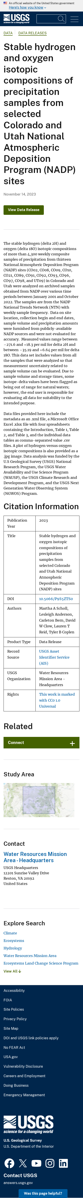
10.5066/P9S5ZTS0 (56, 599)
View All (12, 971)
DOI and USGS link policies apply (31, 1038)
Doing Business (16, 1086)
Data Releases (32, 33)
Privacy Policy (15, 1019)
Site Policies (14, 1010)
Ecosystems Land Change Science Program (41, 963)
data (8, 33)
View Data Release (23, 210)
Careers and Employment (24, 1076)
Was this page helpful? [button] (43, 1193)
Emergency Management (24, 1095)
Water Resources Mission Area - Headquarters (35, 857)
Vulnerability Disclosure (23, 1067)
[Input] (51, 18)
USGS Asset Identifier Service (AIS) (54, 657)
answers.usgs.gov (18, 1183)
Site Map (11, 1029)
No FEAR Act (14, 1048)
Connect (16, 742)
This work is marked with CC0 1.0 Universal (57, 700)
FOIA (8, 1000)
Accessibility (14, 991)
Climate (10, 933)
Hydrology (13, 948)
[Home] (16, 22)
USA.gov (11, 1057)
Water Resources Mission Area (30, 955)
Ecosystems (14, 940)
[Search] (61, 18)
